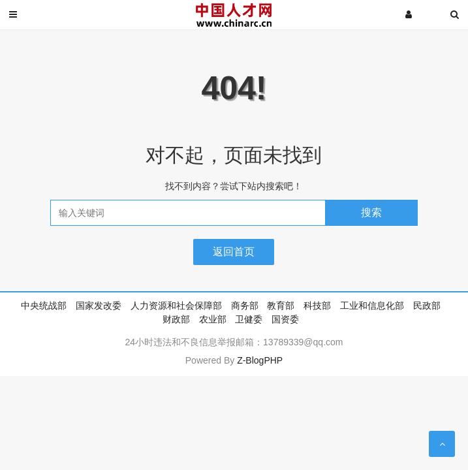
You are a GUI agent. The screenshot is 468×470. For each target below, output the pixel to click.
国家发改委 (98, 305)
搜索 (371, 212)
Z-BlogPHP (260, 360)
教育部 (280, 305)
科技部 (317, 305)
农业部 (212, 319)
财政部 (176, 319)
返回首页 (234, 251)
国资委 (285, 319)
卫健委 (248, 319)
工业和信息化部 (372, 305)
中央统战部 (44, 305)
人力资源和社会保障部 (176, 305)
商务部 (244, 305)
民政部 (427, 305)
